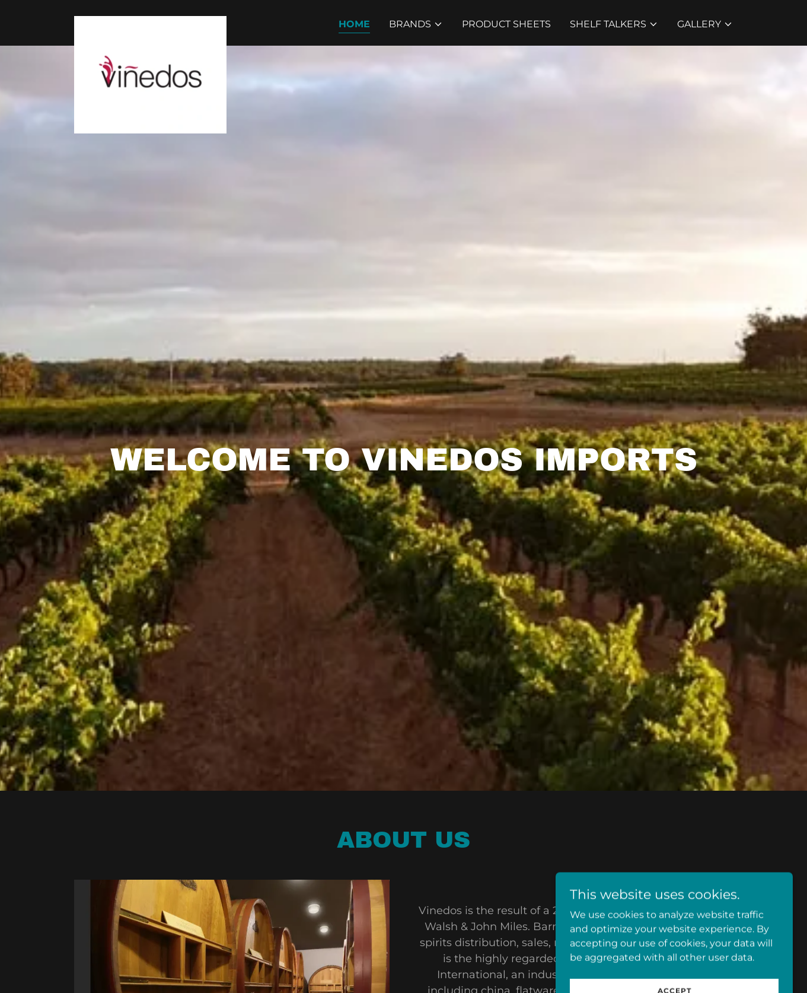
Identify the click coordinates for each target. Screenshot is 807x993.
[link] (150, 21)
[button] (416, 24)
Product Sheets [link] (506, 24)
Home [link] (354, 24)
